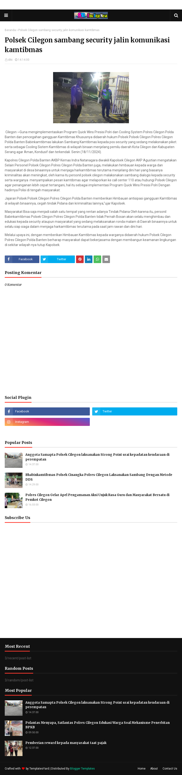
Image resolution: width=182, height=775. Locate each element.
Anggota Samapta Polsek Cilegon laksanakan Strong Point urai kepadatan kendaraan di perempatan (97, 457)
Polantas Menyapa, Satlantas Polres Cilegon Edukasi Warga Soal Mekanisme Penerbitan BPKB (97, 725)
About (154, 768)
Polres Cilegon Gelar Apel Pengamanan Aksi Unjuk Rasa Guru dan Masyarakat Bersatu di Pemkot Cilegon (97, 497)
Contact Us (170, 768)
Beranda (10, 30)
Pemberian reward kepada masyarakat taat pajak (65, 743)
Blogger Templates (82, 768)
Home (142, 768)
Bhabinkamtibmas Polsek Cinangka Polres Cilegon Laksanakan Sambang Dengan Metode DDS (98, 477)
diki (10, 59)
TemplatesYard (39, 768)
